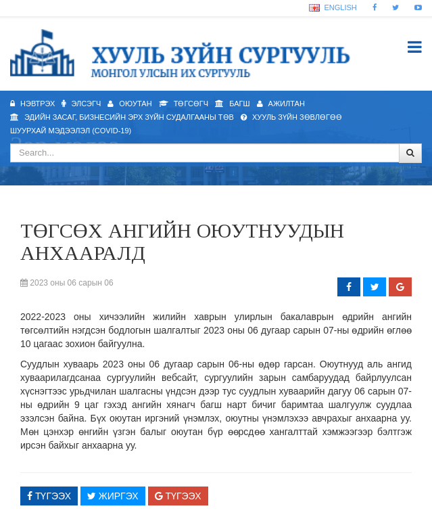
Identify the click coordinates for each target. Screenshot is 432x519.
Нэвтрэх (32, 103)
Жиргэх (113, 496)
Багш (232, 103)
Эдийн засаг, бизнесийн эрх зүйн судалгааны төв (122, 117)
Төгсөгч (183, 103)
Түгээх (49, 496)
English (332, 7)
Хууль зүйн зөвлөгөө (291, 117)
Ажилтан (281, 103)
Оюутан (129, 103)
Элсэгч (81, 103)
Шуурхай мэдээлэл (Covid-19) (70, 131)
